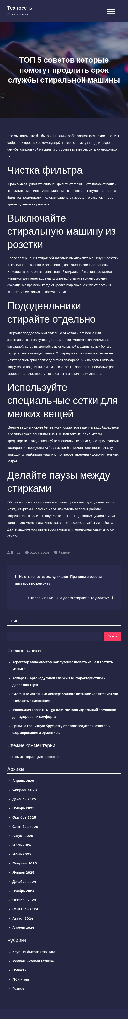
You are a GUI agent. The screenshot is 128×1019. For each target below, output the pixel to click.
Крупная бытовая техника (33, 952)
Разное (64, 553)
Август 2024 (22, 918)
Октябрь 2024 (24, 900)
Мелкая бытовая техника (33, 961)
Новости (19, 970)
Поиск (14, 620)
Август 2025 (22, 836)
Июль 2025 (21, 845)
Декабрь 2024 (24, 882)
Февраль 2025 (24, 863)
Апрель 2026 (23, 781)
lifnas (15, 553)
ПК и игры (20, 979)
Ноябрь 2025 (23, 808)
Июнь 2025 (21, 854)
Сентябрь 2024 (25, 909)
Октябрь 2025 (24, 817)
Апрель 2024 (23, 928)
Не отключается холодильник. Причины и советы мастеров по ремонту (58, 580)
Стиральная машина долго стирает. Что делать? (68, 598)
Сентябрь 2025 (25, 827)
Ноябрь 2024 (23, 891)
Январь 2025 (23, 872)
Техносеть (19, 8)
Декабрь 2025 (24, 799)
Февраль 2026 (24, 790)
